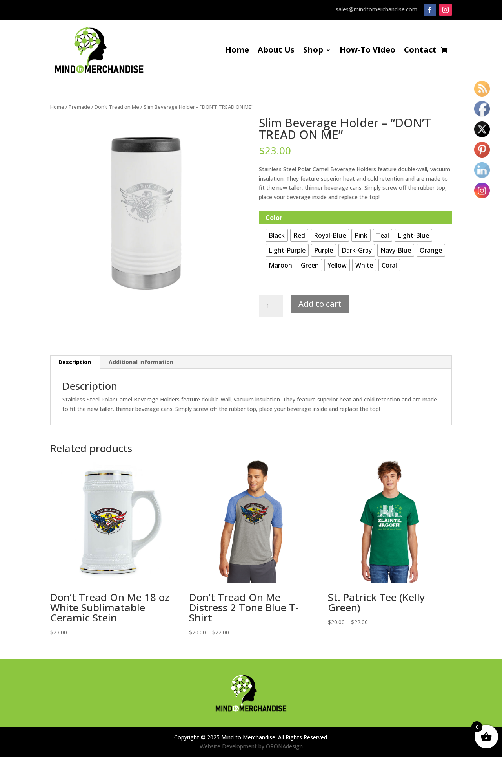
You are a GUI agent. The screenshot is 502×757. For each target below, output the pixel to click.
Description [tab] (74, 362)
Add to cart (320, 304)
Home (237, 51)
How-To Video (367, 51)
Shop (313, 51)
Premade (79, 106)
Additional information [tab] (141, 362)
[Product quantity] (270, 306)
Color (274, 217)
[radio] (276, 235)
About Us (276, 51)
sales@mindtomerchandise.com (376, 9)
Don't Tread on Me (117, 106)
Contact (420, 51)
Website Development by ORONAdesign (251, 746)
